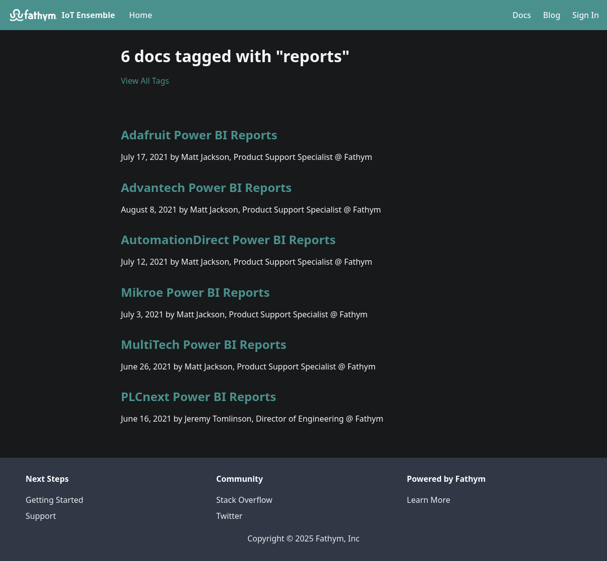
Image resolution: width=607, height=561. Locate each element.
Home (140, 15)
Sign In (585, 15)
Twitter (229, 515)
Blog (551, 15)
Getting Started (54, 499)
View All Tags (145, 80)
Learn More (428, 499)
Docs (521, 15)
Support (41, 515)
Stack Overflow (244, 499)
